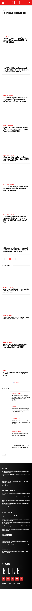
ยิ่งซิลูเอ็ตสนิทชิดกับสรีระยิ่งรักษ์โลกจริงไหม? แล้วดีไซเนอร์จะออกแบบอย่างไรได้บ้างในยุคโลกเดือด (15, 542)
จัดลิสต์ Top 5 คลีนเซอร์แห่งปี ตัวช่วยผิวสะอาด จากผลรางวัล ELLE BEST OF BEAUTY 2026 (16, 538)
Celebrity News (16, 393)
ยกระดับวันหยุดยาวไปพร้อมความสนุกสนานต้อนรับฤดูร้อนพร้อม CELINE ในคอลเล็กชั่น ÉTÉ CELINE (15, 99)
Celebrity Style (8, 287)
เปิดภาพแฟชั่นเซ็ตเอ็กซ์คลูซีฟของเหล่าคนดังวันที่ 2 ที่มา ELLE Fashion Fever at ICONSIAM (16, 159)
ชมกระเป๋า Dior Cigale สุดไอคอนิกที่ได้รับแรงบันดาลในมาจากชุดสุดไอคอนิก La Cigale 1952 (15, 129)
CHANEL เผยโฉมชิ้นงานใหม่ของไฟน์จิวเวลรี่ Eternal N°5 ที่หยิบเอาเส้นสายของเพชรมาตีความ (21, 410)
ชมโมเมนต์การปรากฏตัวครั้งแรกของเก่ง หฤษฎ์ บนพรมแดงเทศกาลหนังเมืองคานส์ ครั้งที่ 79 (15, 485)
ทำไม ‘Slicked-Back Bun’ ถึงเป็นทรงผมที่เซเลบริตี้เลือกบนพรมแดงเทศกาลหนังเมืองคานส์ (15, 373)
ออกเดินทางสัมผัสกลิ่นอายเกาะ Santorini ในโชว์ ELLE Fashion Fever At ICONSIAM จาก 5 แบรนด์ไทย (15, 219)
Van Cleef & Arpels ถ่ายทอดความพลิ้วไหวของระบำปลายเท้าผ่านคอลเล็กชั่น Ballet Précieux (16, 497)
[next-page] (16, 259)
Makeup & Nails (16, 418)
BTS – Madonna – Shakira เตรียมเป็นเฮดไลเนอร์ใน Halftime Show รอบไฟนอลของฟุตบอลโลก (16, 516)
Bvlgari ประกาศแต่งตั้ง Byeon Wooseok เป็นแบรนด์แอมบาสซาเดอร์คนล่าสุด (16, 501)
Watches (6, 36)
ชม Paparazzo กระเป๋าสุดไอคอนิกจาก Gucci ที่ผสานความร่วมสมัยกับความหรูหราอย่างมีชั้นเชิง (15, 70)
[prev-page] (3, 259)
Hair (4, 370)
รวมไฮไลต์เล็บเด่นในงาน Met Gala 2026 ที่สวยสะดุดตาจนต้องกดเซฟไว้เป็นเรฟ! (21, 422)
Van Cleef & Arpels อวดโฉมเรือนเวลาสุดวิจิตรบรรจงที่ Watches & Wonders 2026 (15, 40)
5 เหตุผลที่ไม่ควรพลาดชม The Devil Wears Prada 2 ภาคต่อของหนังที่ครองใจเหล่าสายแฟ (15, 530)
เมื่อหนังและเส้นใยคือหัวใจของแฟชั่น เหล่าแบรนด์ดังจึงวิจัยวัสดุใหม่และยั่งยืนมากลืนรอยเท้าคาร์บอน (16, 549)
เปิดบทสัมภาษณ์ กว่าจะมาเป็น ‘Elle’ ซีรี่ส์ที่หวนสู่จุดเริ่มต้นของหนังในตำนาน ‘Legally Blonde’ (16, 523)
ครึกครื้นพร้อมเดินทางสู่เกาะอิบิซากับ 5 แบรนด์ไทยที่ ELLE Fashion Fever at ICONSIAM (15, 188)
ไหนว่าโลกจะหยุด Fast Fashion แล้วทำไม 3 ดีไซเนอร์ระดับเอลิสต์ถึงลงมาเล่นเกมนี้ (16, 318)
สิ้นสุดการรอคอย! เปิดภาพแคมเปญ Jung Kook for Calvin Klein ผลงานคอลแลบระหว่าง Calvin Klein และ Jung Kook (14, 345)
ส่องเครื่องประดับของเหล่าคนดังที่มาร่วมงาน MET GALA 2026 (20, 434)
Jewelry (14, 406)
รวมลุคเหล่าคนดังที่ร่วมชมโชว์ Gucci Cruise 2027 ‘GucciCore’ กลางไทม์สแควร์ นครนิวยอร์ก (15, 482)
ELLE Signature (8, 155)
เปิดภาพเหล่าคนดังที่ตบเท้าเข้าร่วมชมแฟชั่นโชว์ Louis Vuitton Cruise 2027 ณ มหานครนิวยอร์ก (16, 290)
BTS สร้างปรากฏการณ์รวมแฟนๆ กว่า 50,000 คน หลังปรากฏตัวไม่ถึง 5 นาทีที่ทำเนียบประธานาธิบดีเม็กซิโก (21, 398)
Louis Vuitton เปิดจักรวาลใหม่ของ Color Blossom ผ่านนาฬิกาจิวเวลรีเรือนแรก (16, 494)
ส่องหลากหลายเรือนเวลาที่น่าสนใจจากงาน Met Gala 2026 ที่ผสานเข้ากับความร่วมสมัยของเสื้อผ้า (15, 504)
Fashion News (8, 66)
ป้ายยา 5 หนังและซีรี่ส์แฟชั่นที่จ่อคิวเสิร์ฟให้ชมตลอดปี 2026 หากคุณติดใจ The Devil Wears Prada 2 (15, 520)
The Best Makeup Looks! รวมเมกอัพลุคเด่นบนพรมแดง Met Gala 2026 (20, 446)
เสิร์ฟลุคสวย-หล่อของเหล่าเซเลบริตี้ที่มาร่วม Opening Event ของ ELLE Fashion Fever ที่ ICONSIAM (15, 250)
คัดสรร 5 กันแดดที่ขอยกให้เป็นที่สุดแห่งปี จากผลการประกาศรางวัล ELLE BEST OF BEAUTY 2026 (15, 545)
